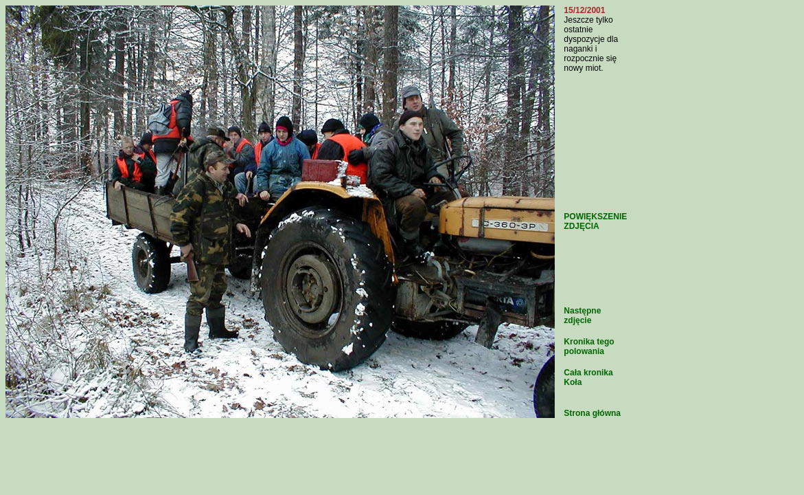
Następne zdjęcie (582, 315)
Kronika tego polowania (589, 346)
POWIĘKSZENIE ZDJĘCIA (595, 221)
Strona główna (592, 413)
